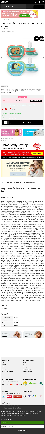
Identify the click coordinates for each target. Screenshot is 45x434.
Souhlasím (4, 422)
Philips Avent (10, 31)
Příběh (3, 366)
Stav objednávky (27, 369)
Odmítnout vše (22, 431)
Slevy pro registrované (28, 373)
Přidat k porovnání (7, 139)
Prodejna (4, 368)
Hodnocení (17, 182)
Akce (3, 362)
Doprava (4, 364)
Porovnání (25, 368)
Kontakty (4, 369)
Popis (2, 182)
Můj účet (25, 364)
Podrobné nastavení (7, 426)
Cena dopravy (30, 182)
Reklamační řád (6, 373)
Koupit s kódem (35, 101)
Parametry (9, 182)
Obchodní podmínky (7, 371)
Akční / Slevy (39, 7)
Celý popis (9, 93)
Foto (23, 182)
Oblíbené (25, 366)
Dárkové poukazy (27, 371)
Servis (24, 362)
